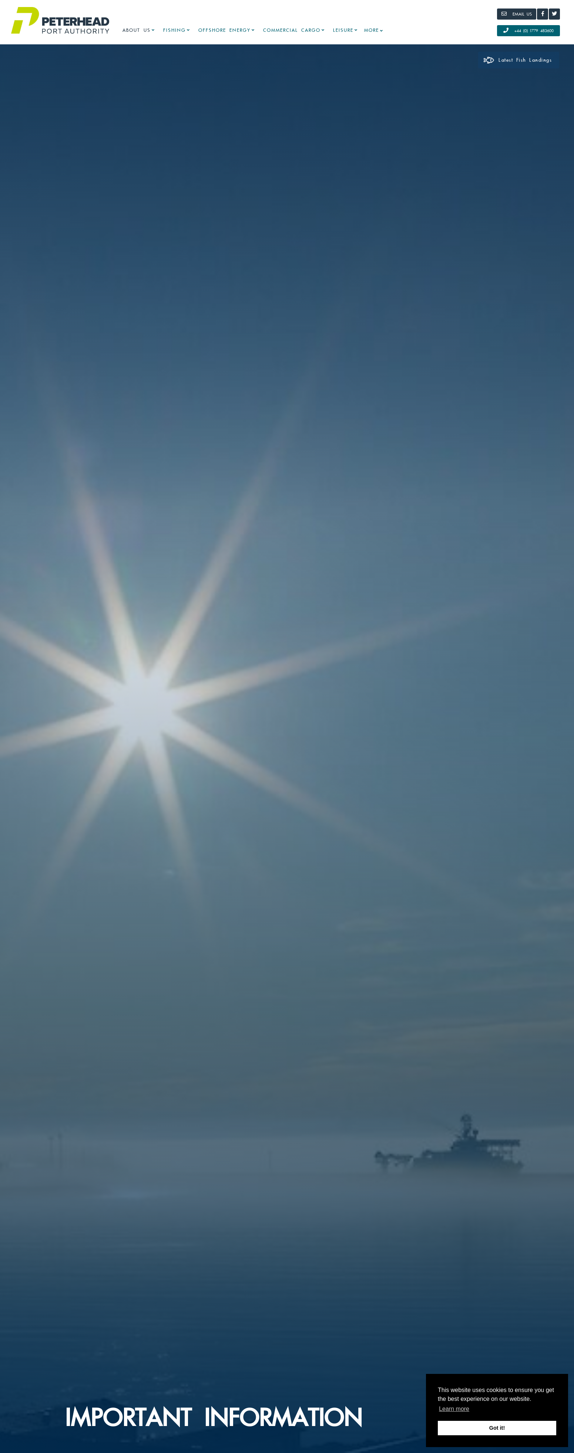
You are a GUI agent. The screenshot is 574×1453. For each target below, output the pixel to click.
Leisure (343, 30)
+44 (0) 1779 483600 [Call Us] (528, 30)
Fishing (174, 30)
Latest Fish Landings (518, 60)
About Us (136, 30)
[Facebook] (542, 14)
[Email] (516, 14)
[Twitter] (554, 14)
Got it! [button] (497, 1428)
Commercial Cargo (291, 30)
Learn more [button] (454, 1409)
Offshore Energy (224, 30)
